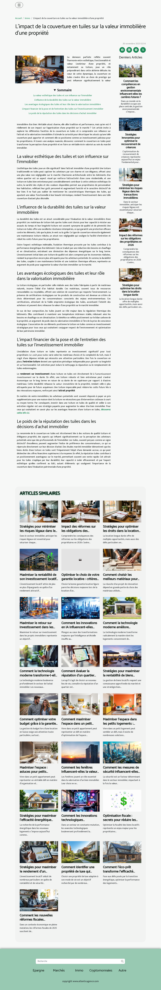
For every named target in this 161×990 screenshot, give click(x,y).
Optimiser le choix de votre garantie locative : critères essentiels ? (80, 579)
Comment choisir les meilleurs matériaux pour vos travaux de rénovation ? (122, 579)
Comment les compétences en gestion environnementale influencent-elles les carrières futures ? (131, 89)
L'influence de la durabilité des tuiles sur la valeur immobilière (62, 100)
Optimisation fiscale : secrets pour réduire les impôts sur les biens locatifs (119, 822)
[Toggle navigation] (19, 5)
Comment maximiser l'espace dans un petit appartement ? (76, 724)
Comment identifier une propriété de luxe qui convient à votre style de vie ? (78, 874)
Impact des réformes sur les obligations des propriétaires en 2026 (130, 240)
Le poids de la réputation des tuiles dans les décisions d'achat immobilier (63, 113)
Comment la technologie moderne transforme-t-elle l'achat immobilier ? (38, 675)
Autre (122, 970)
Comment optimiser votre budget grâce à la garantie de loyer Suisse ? (38, 724)
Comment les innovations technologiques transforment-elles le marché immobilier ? (79, 822)
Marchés (59, 970)
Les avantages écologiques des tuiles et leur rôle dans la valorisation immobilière (63, 104)
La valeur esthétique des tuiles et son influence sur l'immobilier (62, 95)
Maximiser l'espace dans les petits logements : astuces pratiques (120, 724)
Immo (27, 18)
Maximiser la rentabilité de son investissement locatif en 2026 (38, 579)
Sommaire (64, 90)
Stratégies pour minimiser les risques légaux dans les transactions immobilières (130, 191)
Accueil (18, 18)
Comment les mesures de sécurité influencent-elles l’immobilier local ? (121, 772)
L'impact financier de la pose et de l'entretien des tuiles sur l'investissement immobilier (62, 109)
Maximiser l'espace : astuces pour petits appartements (33, 772)
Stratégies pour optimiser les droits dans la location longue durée (130, 290)
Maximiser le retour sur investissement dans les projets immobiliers (36, 627)
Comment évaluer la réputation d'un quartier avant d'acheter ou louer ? (79, 675)
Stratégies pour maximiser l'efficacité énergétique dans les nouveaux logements (38, 822)
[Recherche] (80, 961)
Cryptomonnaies (100, 970)
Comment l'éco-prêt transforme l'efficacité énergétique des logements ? (118, 874)
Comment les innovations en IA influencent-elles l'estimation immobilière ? (79, 627)
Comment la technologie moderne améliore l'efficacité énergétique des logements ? (121, 629)
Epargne (38, 970)
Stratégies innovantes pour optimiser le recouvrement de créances (130, 141)
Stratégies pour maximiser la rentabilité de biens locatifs (121, 675)
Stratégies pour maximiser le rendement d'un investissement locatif (38, 872)
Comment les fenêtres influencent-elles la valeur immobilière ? (79, 772)
